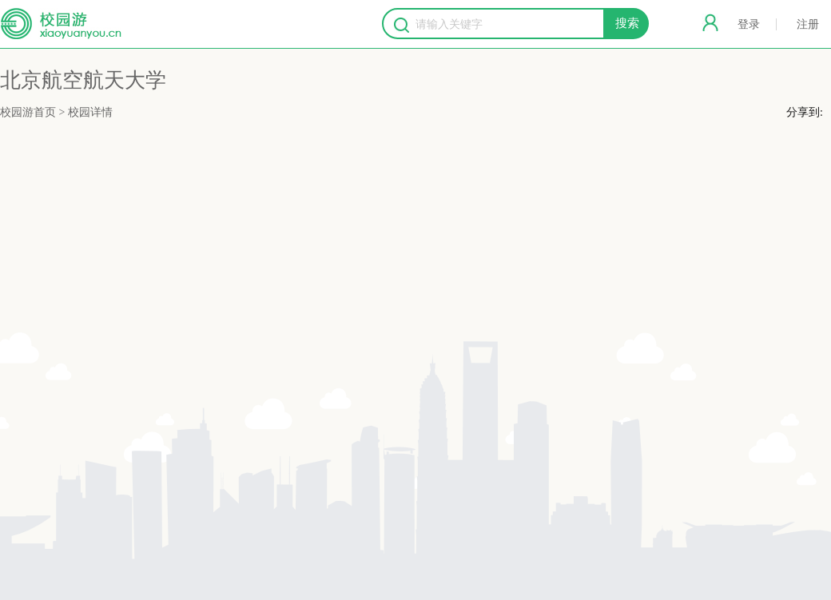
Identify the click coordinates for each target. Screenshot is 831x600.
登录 (749, 24)
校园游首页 (28, 112)
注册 (808, 24)
